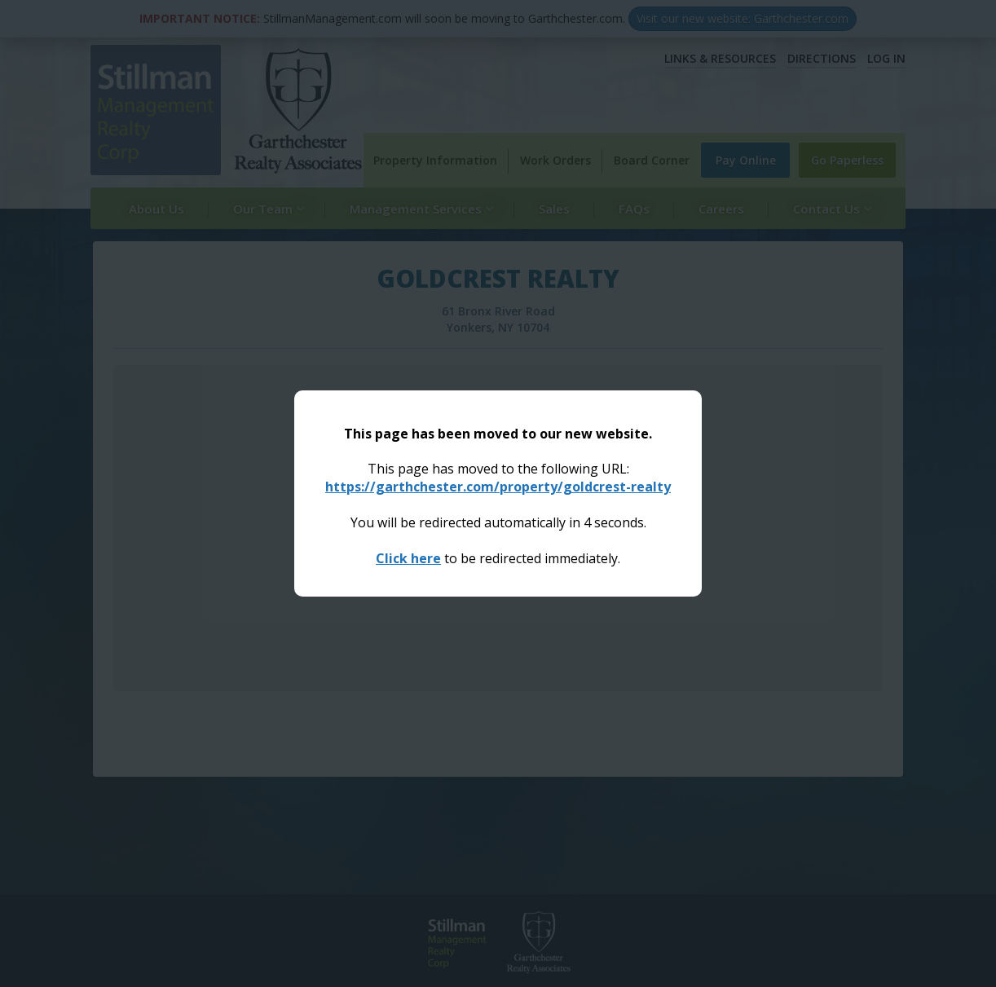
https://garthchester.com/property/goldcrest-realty (498, 487)
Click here (408, 558)
